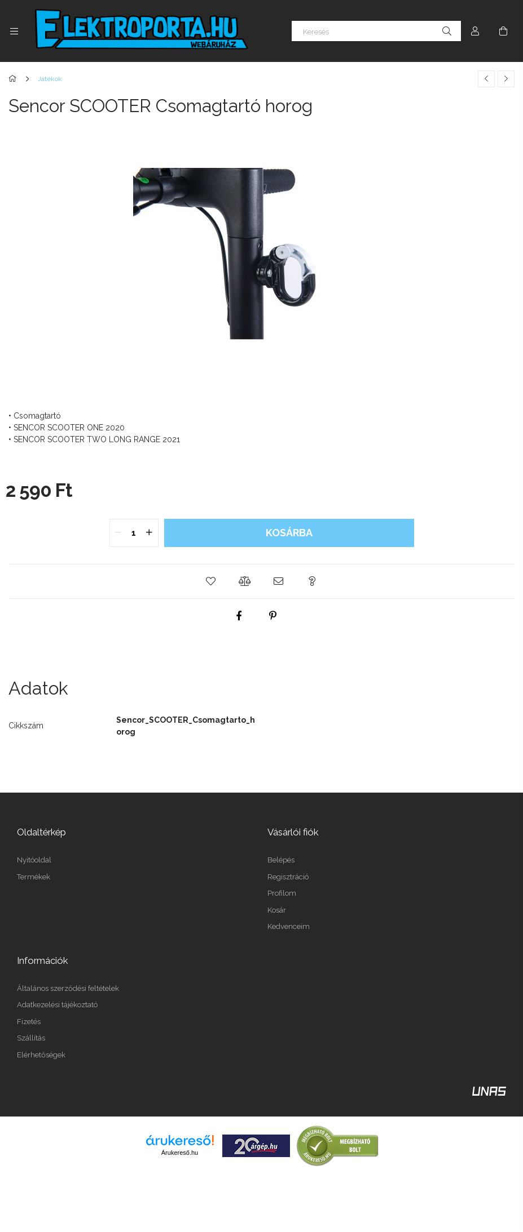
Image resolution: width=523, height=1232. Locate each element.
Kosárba (289, 533)
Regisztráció (288, 877)
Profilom (281, 893)
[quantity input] (134, 532)
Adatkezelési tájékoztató (57, 1004)
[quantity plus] (149, 532)
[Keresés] (376, 31)
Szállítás (31, 1038)
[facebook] (239, 615)
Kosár (276, 910)
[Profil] (475, 31)
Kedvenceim (288, 926)
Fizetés (29, 1021)
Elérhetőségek (41, 1055)
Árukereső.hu (179, 1152)
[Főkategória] (14, 79)
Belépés (281, 860)
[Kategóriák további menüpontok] (14, 31)
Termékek (33, 877)
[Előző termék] (486, 78)
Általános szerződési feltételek (68, 988)
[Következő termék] (506, 78)
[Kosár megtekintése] (503, 31)
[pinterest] (273, 615)
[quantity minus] (118, 532)
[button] (211, 581)
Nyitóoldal (34, 860)
